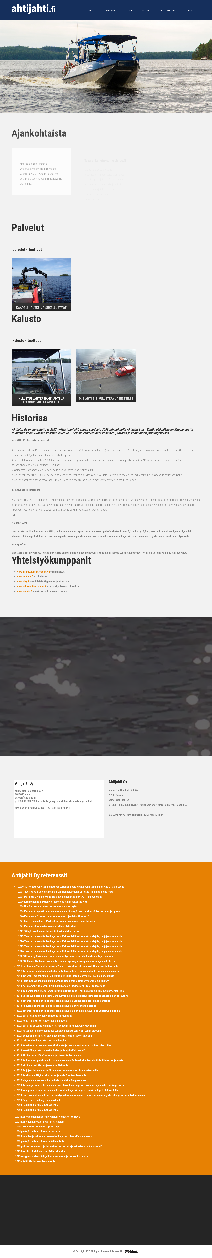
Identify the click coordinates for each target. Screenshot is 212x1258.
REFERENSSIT (190, 10)
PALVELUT (93, 10)
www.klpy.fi (23, 581)
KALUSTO (110, 10)
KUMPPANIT (146, 10)
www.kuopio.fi (24, 591)
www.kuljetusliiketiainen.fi (31, 586)
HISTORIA (127, 10)
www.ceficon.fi (25, 576)
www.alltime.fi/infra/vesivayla (33, 571)
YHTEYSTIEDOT (167, 10)
